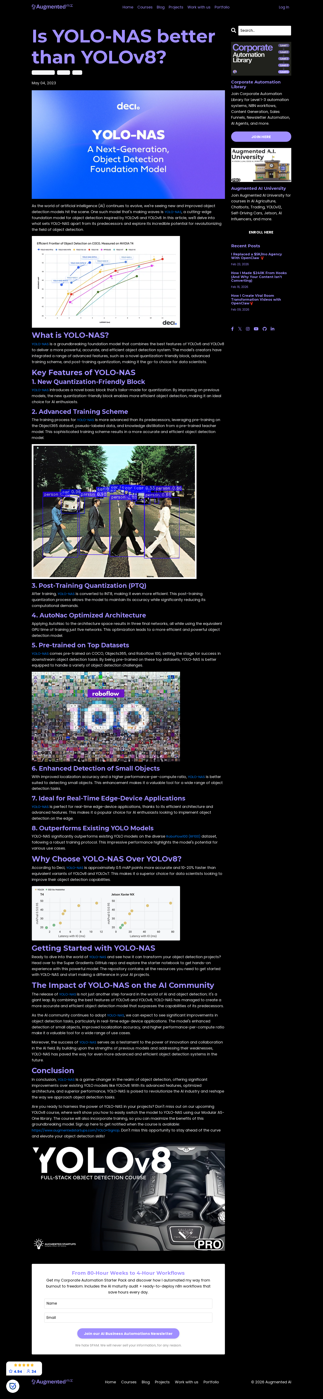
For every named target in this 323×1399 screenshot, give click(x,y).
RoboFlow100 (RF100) (185, 842)
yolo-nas (63, 72)
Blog (160, 7)
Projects (175, 7)
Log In (284, 7)
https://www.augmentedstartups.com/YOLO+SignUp (80, 1136)
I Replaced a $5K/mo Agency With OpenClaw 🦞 (256, 256)
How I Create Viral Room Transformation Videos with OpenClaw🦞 (256, 300)
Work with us (199, 7)
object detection (43, 72)
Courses (144, 7)
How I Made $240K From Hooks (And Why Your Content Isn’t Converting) (259, 277)
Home (127, 7)
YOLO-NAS (174, 211)
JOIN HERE (261, 137)
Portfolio (222, 7)
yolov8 (77, 72)
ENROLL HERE (261, 232)
